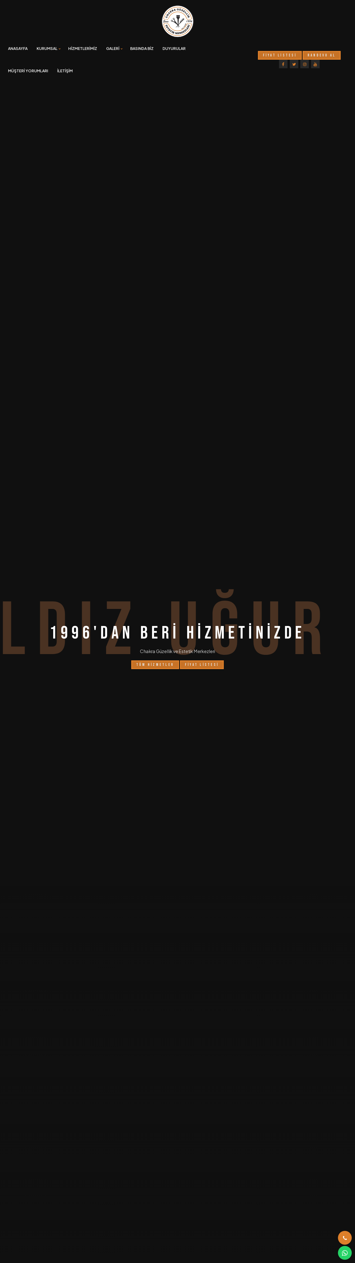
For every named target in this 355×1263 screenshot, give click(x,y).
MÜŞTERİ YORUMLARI (28, 70)
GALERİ (112, 48)
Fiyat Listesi (202, 640)
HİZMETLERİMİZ (82, 48)
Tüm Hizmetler (155, 640)
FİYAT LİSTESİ (280, 55)
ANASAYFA (18, 48)
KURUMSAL (47, 48)
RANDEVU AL (322, 55)
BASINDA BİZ (142, 48)
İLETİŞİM (65, 70)
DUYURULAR (174, 48)
